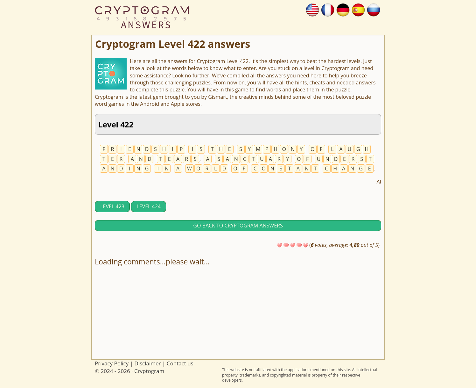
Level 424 (148, 206)
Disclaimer (147, 363)
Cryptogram (149, 371)
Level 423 (112, 206)
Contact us (180, 363)
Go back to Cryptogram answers (238, 225)
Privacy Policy (112, 363)
